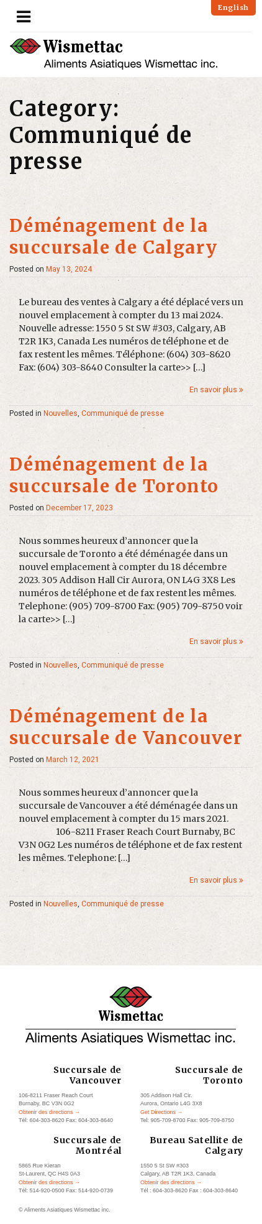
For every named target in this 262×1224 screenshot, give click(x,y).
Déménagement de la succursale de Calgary (113, 236)
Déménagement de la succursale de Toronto (114, 475)
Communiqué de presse (122, 413)
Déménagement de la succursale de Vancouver (125, 727)
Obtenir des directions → (49, 1112)
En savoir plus (216, 389)
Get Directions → (161, 1112)
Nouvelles (60, 413)
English (233, 7)
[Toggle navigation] (23, 17)
